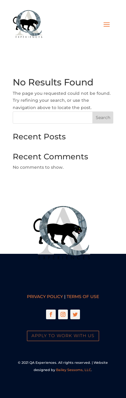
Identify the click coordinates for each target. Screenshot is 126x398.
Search (103, 117)
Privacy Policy (45, 296)
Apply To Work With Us (62, 335)
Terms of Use (83, 296)
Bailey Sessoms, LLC (73, 370)
